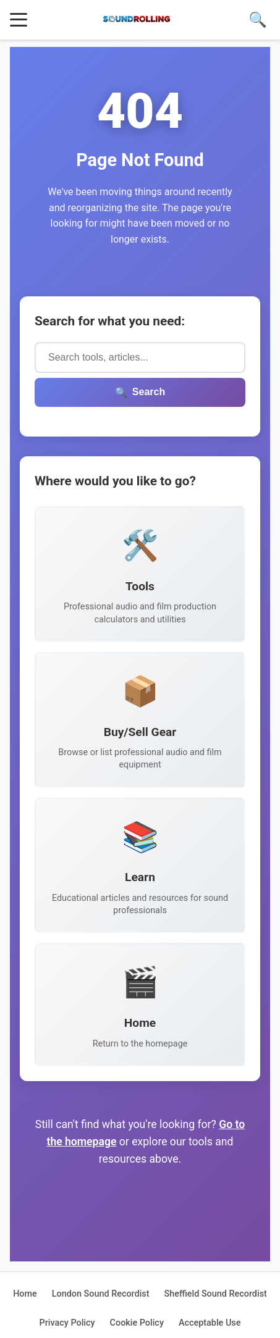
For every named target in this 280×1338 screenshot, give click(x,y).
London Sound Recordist (101, 1294)
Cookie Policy (137, 1323)
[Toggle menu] (18, 19)
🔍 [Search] (257, 19)
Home (25, 1294)
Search (140, 392)
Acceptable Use (209, 1323)
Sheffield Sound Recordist (215, 1294)
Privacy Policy (67, 1323)
